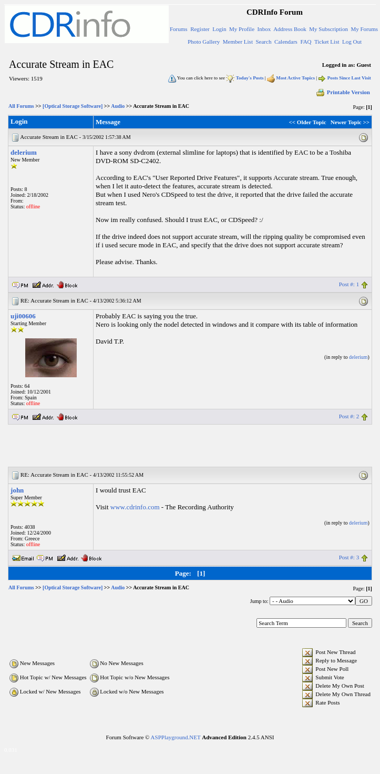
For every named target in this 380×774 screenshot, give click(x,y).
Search (263, 41)
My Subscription (328, 29)
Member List (238, 41)
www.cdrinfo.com (135, 507)
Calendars (285, 41)
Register (200, 29)
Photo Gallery (204, 41)
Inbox (264, 29)
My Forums (364, 29)
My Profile (241, 29)
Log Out (352, 41)
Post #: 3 (349, 557)
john (17, 490)
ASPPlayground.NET (176, 737)
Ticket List (327, 41)
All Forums (21, 106)
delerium (24, 152)
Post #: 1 (349, 284)
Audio (118, 106)
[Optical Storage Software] (72, 106)
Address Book (289, 29)
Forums (179, 29)
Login (219, 29)
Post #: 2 (349, 416)
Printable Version (342, 92)
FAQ (305, 41)
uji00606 (23, 316)
